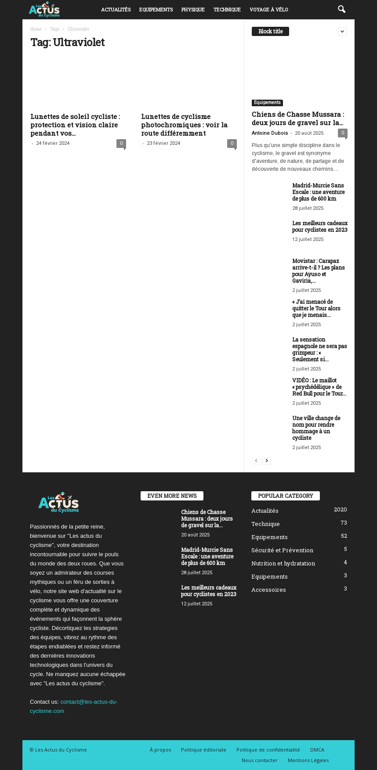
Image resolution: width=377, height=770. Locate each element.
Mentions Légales (308, 760)
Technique (227, 9)
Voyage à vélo (269, 9)
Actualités (115, 9)
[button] (341, 9)
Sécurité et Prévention (282, 550)
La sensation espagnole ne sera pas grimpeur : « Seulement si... (319, 349)
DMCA (317, 749)
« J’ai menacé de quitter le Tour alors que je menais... (316, 308)
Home (36, 29)
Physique (193, 9)
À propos (160, 749)
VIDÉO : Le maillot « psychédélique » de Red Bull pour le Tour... (319, 387)
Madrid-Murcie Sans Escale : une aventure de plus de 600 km (318, 192)
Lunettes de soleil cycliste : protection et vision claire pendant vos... (75, 124)
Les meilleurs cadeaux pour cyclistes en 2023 (320, 226)
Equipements (156, 9)
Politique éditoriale (203, 749)
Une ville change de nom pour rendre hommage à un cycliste (316, 427)
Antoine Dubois (270, 133)
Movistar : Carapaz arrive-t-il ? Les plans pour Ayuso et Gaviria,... (318, 270)
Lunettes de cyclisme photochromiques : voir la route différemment (184, 124)
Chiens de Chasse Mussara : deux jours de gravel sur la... (298, 118)
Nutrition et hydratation (283, 563)
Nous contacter (260, 760)
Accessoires (268, 590)
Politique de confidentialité (268, 749)
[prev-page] (256, 460)
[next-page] (266, 460)
